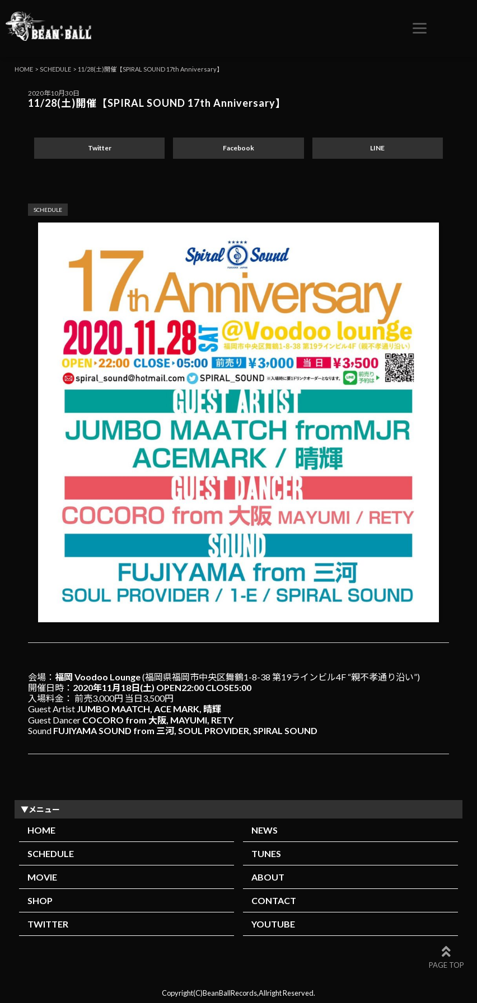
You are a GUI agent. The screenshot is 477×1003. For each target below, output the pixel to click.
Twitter (99, 148)
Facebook (238, 148)
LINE (377, 148)
